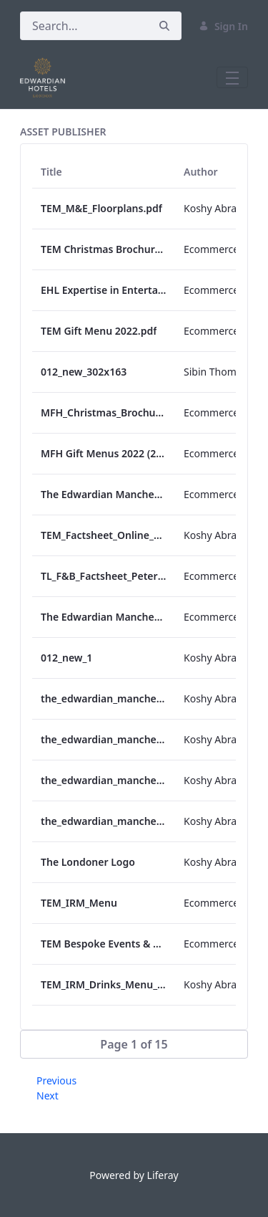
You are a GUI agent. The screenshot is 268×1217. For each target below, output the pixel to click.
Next (47, 1095)
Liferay (163, 1175)
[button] (134, 1044)
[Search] (84, 25)
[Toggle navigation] (232, 77)
